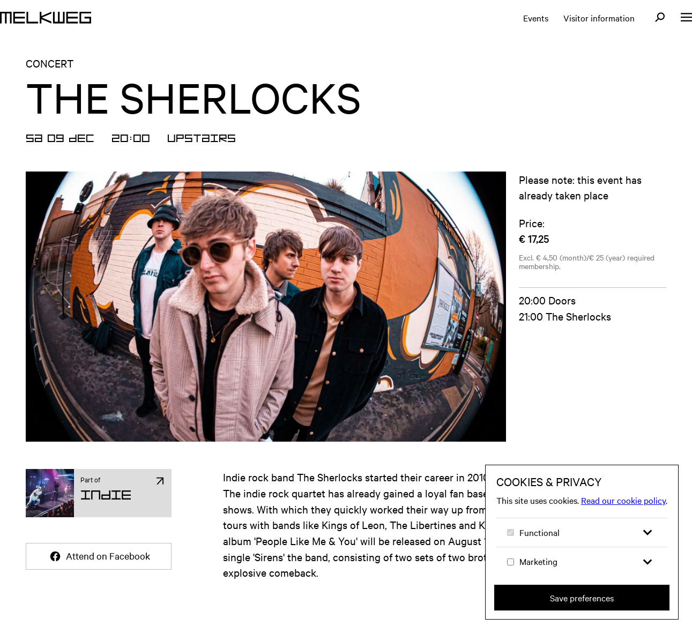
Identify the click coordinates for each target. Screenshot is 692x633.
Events (535, 18)
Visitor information (599, 18)
